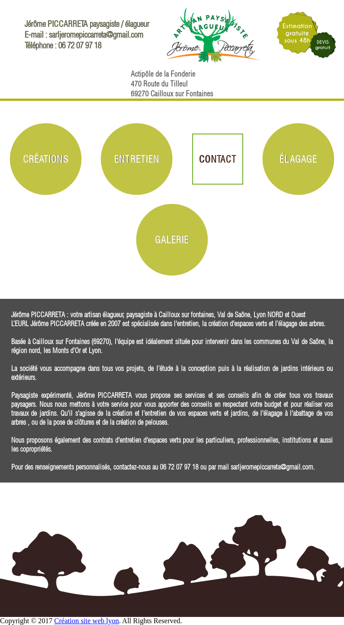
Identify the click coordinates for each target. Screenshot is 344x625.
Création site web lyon (86, 621)
